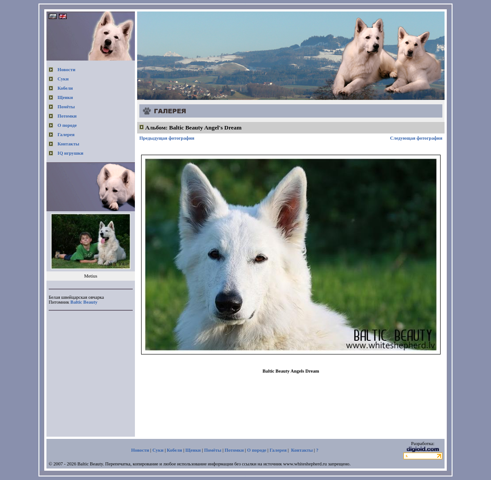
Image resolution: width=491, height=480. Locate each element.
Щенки (65, 97)
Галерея (66, 134)
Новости (66, 69)
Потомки (67, 116)
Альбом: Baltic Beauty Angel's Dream (193, 127)
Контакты (68, 143)
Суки (63, 78)
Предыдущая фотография (166, 138)
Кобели (65, 88)
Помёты (66, 106)
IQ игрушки (70, 153)
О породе (67, 125)
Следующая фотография (416, 138)
